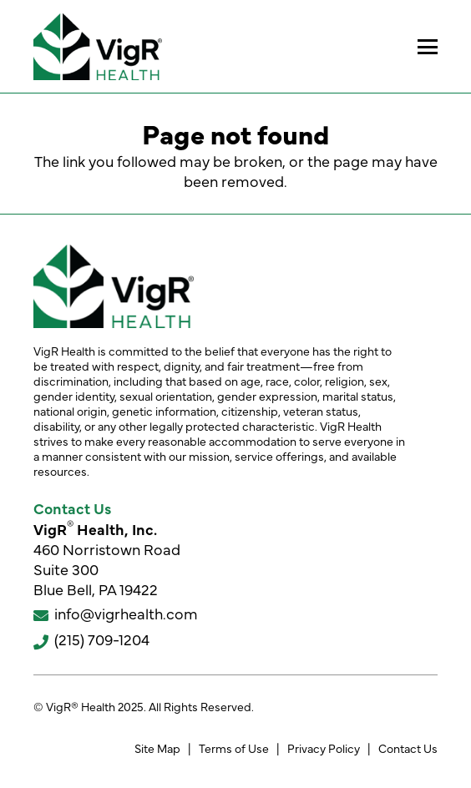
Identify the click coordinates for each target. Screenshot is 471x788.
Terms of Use (234, 748)
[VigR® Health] (97, 46)
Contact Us (408, 748)
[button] (428, 47)
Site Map (157, 748)
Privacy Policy (323, 748)
